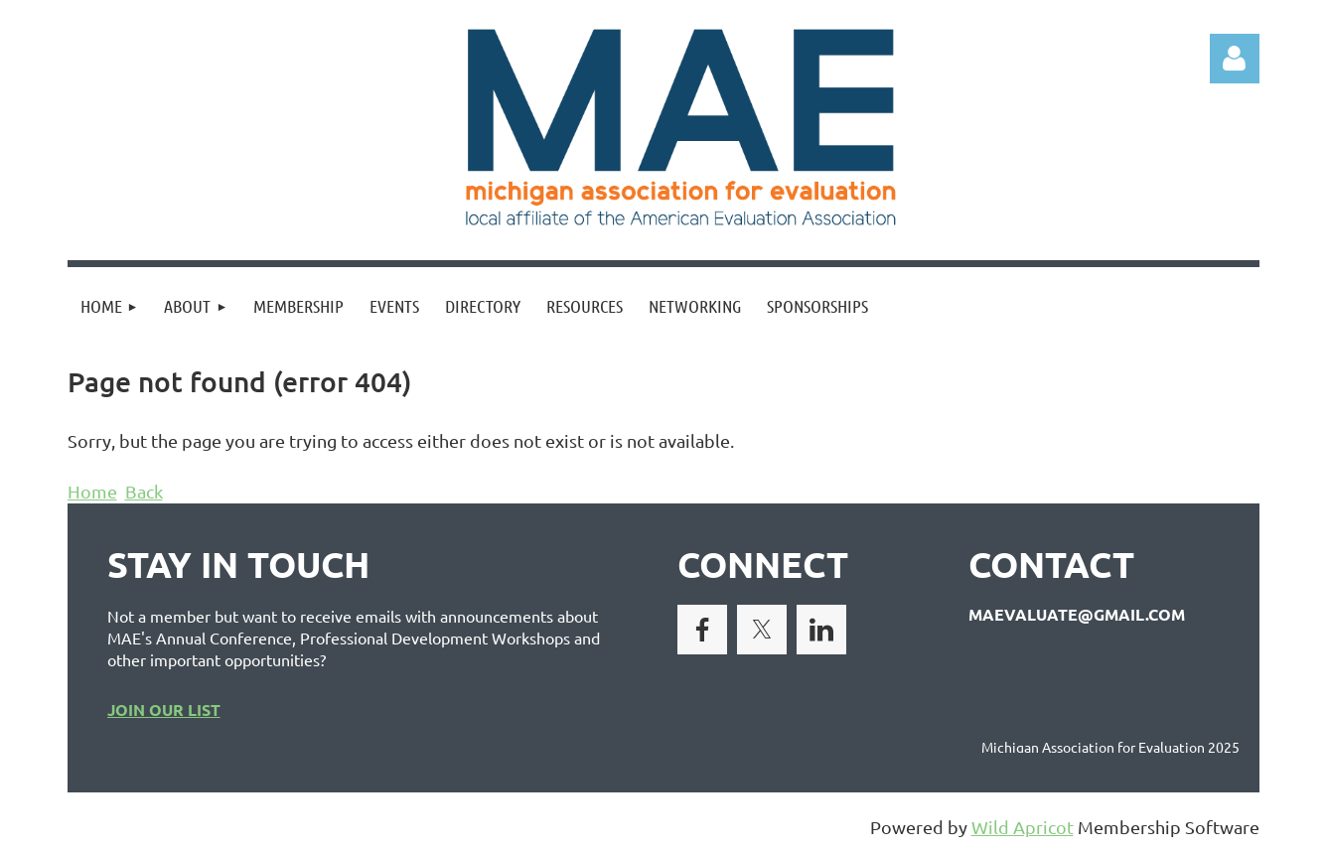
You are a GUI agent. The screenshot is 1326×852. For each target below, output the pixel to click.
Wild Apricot (1022, 826)
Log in (1234, 58)
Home (92, 491)
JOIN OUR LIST (164, 709)
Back (144, 491)
